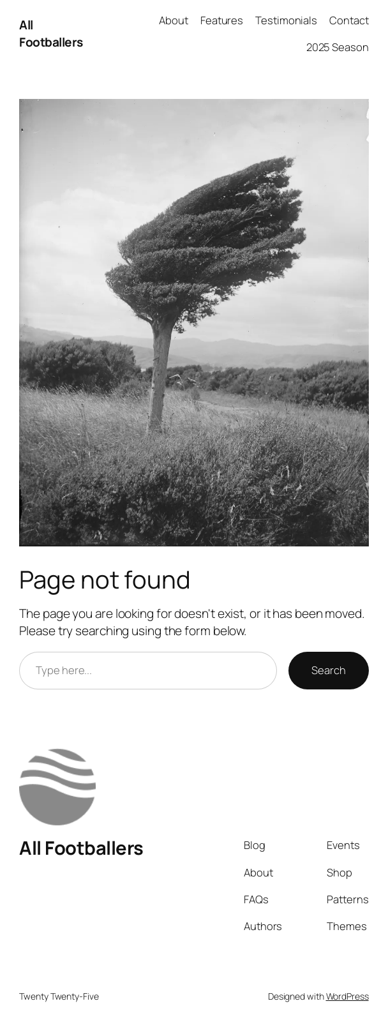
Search (328, 670)
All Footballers (51, 33)
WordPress (347, 996)
